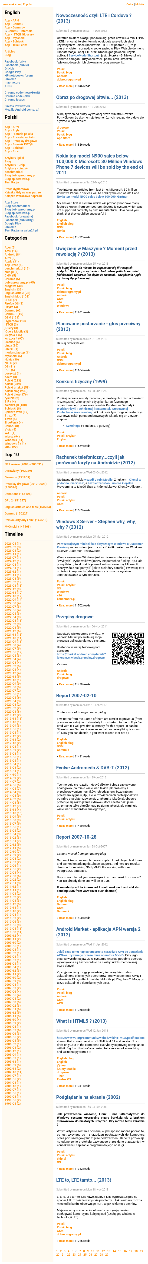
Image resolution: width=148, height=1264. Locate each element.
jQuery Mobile (66, 1069)
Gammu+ (63, 750)
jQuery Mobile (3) (16, 331)
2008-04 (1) (13, 967)
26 (90, 1254)
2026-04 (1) (13, 543)
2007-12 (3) (13, 970)
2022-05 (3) (13, 613)
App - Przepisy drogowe (21, 141)
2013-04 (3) (13, 834)
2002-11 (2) (13, 1068)
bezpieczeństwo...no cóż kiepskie (110, 483)
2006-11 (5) (13, 1016)
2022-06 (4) (13, 610)
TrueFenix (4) (14, 422)
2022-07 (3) (13, 606)
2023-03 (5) (13, 578)
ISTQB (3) (11, 324)
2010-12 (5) (13, 904)
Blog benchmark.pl (17, 206)
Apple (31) (12, 261)
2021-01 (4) (13, 669)
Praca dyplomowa (17, 189)
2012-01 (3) (13, 883)
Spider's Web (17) (16, 412)
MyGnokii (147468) (18, 526)
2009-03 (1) (13, 949)
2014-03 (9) (13, 795)
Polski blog (64, 72)
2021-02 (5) (13, 666)
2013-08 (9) (13, 820)
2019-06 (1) (13, 729)
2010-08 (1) (13, 914)
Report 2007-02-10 (76, 695)
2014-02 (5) (13, 799)
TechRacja (12, 182)
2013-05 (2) (13, 830)
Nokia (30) (12, 359)
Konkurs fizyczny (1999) (81, 381)
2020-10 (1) (13, 680)
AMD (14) (11, 251)
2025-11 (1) (13, 554)
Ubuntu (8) (12, 426)
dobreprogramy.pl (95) (20, 282)
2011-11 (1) (13, 890)
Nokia (61, 230)
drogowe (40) (14, 286)
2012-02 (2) (13, 879)
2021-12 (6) (13, 631)
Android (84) (13, 254)
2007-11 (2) (13, 974)
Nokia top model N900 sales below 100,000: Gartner (92, 196)
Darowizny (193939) (18, 471)
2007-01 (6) (13, 1009)
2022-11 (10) (14, 592)
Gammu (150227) (17, 513)
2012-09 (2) (13, 855)
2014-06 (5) (13, 785)
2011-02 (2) (13, 897)
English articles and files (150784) (28, 507)
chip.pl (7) (11, 272)
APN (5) (10, 258)
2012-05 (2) (13, 869)
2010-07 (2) (13, 918)
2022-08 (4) (13, 603)
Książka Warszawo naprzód (23, 196)
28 (101, 1254)
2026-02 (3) (13, 547)
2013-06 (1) (13, 827)
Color (129, 4)
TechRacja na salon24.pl (21, 230)
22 (68, 1254)
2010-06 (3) (13, 921)
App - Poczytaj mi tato (20, 137)
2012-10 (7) (13, 851)
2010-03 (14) (14, 932)
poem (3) (11, 377)
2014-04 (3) (13, 792)
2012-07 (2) (13, 862)
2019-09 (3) (13, 725)
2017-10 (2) (13, 743)
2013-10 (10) (14, 813)
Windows (63, 306)
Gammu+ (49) (14, 314)
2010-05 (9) (13, 925)
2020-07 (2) (13, 690)
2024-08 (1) (13, 564)
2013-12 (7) (13, 806)
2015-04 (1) (13, 764)
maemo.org (12, 82)
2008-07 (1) (13, 960)
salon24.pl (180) (16, 405)
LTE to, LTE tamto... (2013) (83, 1180)
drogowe (63, 127)
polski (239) (13, 384)
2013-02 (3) (13, 837)
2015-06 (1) (13, 757)
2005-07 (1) (13, 1058)
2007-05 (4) (13, 995)
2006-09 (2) (13, 1023)
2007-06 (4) (13, 991)
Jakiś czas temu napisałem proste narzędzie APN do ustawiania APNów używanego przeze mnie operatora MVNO (100, 953)
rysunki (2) (12, 398)
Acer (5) (10, 247)
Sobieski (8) (13, 408)
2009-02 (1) (13, 953)
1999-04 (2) (13, 1103)
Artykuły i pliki (14, 158)
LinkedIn (10, 79)
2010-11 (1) (13, 907)
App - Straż (12, 151)
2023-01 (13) (14, 585)
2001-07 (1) (13, 1075)
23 (74, 1254)
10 (92, 1251)
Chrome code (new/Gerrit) (22, 92)
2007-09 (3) (13, 981)
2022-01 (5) (13, 627)
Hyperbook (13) (15, 321)
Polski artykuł (66, 436)
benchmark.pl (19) (17, 268)
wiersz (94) (12, 436)
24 (79, 1254)
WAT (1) (10, 433)
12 (103, 1251)
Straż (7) (10, 415)
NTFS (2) (11, 363)
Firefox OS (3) (14, 303)
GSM (60, 227)
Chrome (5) (12, 279)
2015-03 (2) (13, 767)
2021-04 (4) (13, 659)
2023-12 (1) (13, 571)
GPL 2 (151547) (15, 500)
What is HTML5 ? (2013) (81, 1021)
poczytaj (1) (13, 373)
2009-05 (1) (13, 946)
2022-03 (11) (14, 620)
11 (98, 1251)
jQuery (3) (11, 328)
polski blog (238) (16, 391)
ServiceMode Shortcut (84, 55)
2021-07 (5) (13, 648)
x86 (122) (11, 447)
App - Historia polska (19, 134)
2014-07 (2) (13, 781)
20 (57, 1254)
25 (85, 1254)
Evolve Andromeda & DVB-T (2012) (92, 767)
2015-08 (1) (13, 753)
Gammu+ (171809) (17, 477)
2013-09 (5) (13, 816)
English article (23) (17, 293)
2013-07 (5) (13, 823)
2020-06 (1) (13, 694)
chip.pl (61, 1158)
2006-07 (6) (13, 1030)
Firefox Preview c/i (17, 106)
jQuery (61, 1065)
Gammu (62, 904)
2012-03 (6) (13, 876)
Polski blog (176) (16, 394)
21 (63, 1254)
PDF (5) (10, 370)
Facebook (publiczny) (19, 220)
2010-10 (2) (13, 911)
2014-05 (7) (13, 788)
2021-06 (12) (14, 652)
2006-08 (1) (13, 1026)
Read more (65, 86)
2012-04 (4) (13, 872)
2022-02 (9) (13, 624)
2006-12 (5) (13, 1012)
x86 (59, 302)
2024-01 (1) (13, 568)
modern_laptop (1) (17, 352)
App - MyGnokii (15, 38)
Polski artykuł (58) (17, 387)
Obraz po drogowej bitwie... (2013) (92, 97)
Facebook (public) (17, 65)
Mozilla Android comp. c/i (22, 109)
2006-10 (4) (13, 1019)
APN (60, 1003)
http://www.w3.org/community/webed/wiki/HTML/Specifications (101, 1038)
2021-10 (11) (14, 638)
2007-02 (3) (13, 1005)
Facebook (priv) (15, 61)
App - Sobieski (14, 41)
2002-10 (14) (14, 1072)
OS (59, 588)
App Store (11, 202)
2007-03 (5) (13, 1002)
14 (114, 1251)
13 (109, 1251)
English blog (65, 223)
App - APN (12, 20)
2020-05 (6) (13, 697)
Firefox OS (64, 1079)
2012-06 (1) (13, 865)
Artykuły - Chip (15, 165)
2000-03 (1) (13, 1096)
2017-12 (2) (13, 736)
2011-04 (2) (13, 893)
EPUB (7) (11, 300)
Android (62, 76)
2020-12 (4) (13, 673)
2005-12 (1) (13, 1051)
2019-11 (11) (14, 718)
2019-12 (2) (13, 715)
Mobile (139, 4)
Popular (28, 4)
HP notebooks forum (19, 75)
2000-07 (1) (13, 1089)
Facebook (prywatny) (19, 216)
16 (125, 1251)
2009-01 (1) (13, 956)
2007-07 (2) (13, 988)
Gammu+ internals (20, 31)
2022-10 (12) (14, 596)
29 (107, 1254)
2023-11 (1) (13, 575)
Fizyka (61, 439)
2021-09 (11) (14, 641)
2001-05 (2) (13, 1079)
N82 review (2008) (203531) (24, 464)
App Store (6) (14, 265)
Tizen (60, 1076)
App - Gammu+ (15, 27)
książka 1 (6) (13, 335)
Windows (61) (14, 440)
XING (8, 86)
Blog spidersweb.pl (17, 179)
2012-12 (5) (13, 844)
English (62, 220)
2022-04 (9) (13, 617)
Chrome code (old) (17, 96)
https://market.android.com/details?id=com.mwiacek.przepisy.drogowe (81, 655)
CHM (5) (10, 275)
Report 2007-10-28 (76, 837)
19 (141, 1251)
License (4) (12, 342)
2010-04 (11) (14, 928)
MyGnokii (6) (13, 356)
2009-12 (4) (13, 935)
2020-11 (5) (13, 676)
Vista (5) (10, 429)
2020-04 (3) (13, 701)
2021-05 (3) (13, 655)
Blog (8, 55)
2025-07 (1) (13, 557)
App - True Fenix (16, 45)
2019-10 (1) (13, 722)
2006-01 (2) (13, 1047)
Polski (61, 69)
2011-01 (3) (13, 900)
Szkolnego (73, 425)
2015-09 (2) (13, 750)
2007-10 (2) (13, 977)
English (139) (14, 289)
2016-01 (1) (13, 746)
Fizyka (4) (11, 307)
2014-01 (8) (13, 802)
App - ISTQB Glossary (19, 34)
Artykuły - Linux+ (16, 168)
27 (96, 1254)
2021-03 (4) (13, 662)
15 (119, 1251)
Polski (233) (13, 380)
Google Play (13, 72)
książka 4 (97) (14, 338)
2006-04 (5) (13, 1040)
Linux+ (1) (11, 349)
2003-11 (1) (13, 1061)
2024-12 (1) (13, 561)
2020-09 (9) (13, 683)
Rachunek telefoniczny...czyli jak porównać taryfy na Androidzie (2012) (95, 460)
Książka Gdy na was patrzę (23, 192)
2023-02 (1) (13, 582)
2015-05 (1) (13, 760)
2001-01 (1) (13, 1082)
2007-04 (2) (13, 998)
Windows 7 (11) (15, 443)
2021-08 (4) (13, 645)
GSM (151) (12, 317)
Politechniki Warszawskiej (74, 412)
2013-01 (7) (13, 841)
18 (136, 1251)
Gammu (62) (13, 310)
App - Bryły (12, 130)
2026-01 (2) (13, 550)
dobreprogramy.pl (69, 79)
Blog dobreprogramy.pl (20, 175)
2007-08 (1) (13, 984)
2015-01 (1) (13, 771)
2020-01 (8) (13, 711)
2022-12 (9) (13, 589)
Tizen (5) (11, 419)
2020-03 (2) (13, 704)
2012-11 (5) (13, 848)
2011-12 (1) (13, 886)
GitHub (9, 68)
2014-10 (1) (13, 774)
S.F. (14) (10, 401)
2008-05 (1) (13, 963)
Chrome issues (15, 99)
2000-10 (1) (13, 1086)
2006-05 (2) (13, 1037)
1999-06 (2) (13, 1100)
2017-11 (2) (13, 739)
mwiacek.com (12, 4)
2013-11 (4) (13, 809)
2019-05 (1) (13, 732)
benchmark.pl (14, 172)
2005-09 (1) (13, 1054)
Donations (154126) (18, 494)
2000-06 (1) (13, 1093)
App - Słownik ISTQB (19, 144)
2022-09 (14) (14, 599)
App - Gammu (14, 24)
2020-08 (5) (13, 687)
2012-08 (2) (13, 858)
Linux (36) (11, 345)
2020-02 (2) (13, 708)
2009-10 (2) (13, 942)
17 (130, 1251)
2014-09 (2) (13, 778)
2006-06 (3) (13, 1033)
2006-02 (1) (13, 1044)
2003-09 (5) (13, 1065)
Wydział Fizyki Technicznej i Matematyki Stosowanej (92, 408)
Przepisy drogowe (75, 617)
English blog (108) (17, 296)
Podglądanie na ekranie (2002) (88, 1097)
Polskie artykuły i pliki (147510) (26, 520)
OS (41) (10, 366)
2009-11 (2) (13, 939)
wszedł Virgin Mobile (98, 479)
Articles (10, 51)
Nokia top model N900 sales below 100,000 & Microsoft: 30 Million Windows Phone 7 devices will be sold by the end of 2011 (99, 164)
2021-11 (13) (14, 634)
